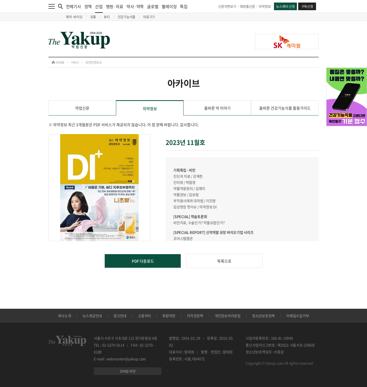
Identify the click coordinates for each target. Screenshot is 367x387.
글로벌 (152, 6)
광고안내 (119, 315)
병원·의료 (114, 6)
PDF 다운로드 (143, 261)
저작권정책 (195, 315)
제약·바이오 (74, 16)
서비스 (75, 62)
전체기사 (73, 6)
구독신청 (307, 6)
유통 (93, 16)
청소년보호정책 (263, 315)
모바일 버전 (128, 371)
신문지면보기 (227, 6)
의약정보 (265, 6)
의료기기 (149, 16)
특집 (184, 6)
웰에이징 (169, 6)
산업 (99, 8)
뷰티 (107, 16)
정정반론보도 (93, 62)
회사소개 (64, 315)
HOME (57, 62)
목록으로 (224, 261)
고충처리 (144, 315)
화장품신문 (247, 6)
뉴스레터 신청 (285, 6)
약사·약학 (135, 6)
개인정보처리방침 (228, 315)
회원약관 (168, 315)
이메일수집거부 (297, 315)
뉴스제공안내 (92, 315)
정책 (88, 6)
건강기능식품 (126, 16)
